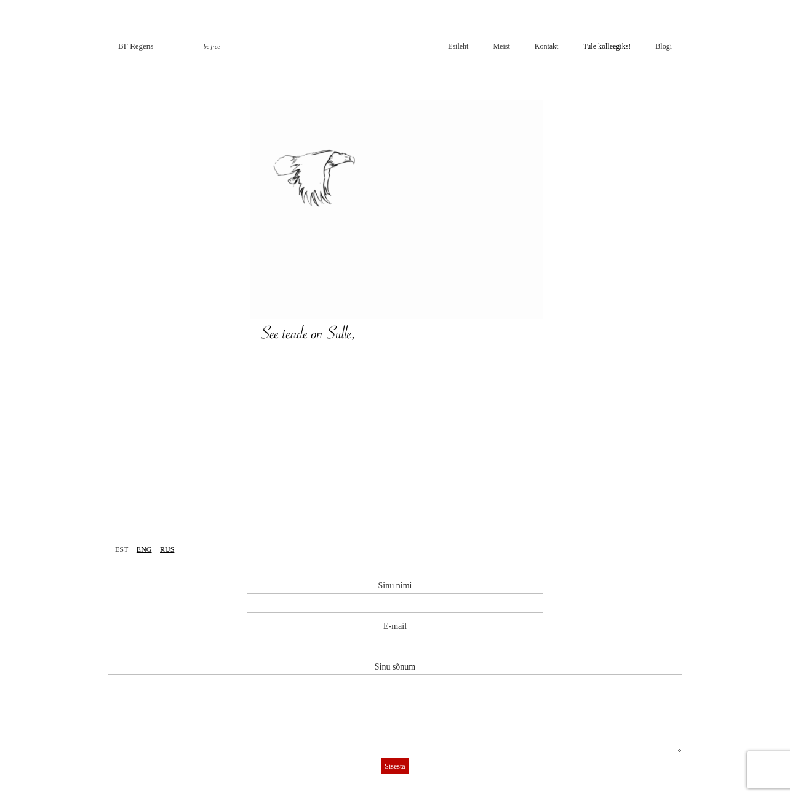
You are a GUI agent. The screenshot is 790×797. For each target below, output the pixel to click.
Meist (501, 46)
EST (121, 549)
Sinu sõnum (395, 666)
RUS (167, 549)
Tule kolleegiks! (607, 46)
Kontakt (547, 46)
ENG (144, 549)
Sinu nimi (395, 585)
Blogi (663, 46)
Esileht (458, 46)
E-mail (395, 626)
